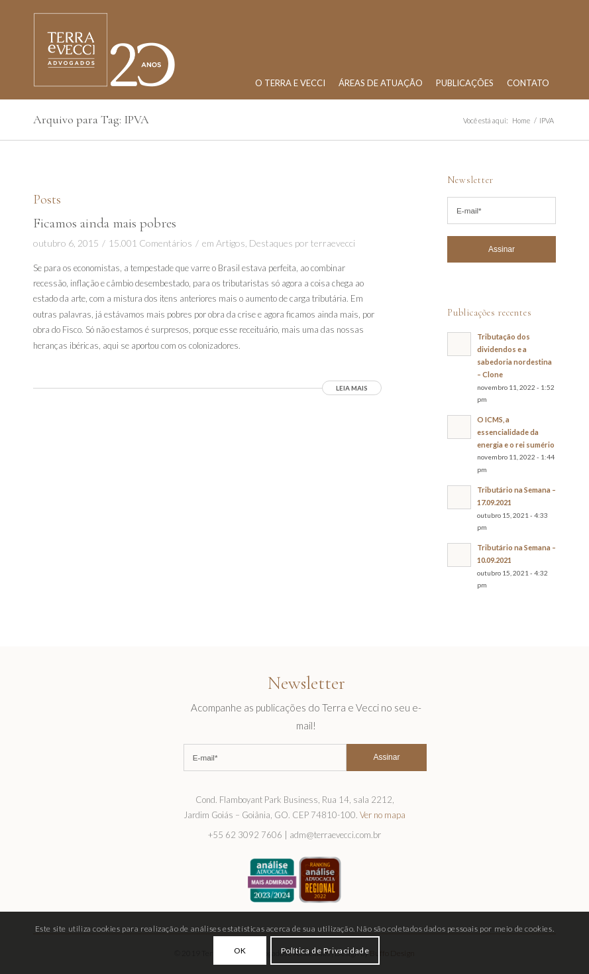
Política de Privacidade (325, 950)
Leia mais (352, 388)
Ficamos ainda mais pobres (104, 223)
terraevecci (333, 243)
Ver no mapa (382, 815)
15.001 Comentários (150, 243)
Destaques (271, 243)
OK (240, 950)
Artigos (230, 243)
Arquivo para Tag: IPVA (91, 119)
